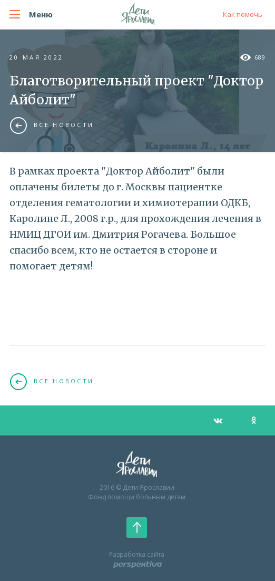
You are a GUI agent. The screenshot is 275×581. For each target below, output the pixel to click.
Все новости (52, 125)
